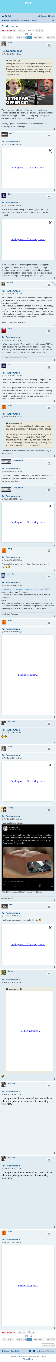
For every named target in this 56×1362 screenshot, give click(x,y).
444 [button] (24, 37)
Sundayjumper (18, 460)
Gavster (10, 971)
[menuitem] (8, 16)
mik (10, 61)
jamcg (10, 405)
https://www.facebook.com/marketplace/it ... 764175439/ (25, 589)
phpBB (20, 1356)
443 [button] (18, 37)
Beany (10, 194)
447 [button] (40, 37)
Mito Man (10, 282)
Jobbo (10, 42)
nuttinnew (11, 721)
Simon (10, 329)
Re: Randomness (11, 51)
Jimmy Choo (11, 574)
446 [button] (35, 37)
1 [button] (11, 37)
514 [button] (48, 37)
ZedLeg (10, 807)
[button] (4, 37)
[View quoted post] (19, 60)
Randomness (9, 26)
